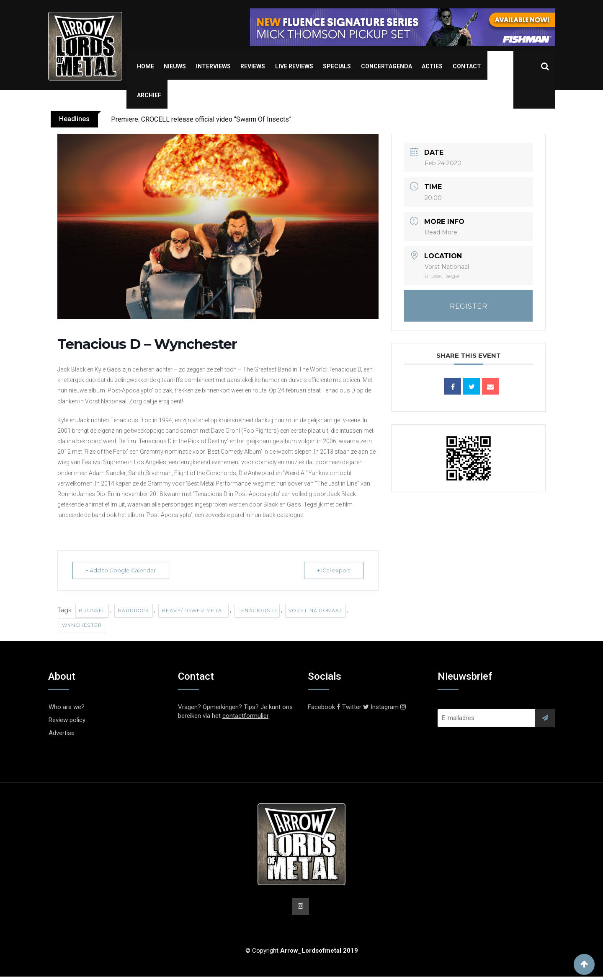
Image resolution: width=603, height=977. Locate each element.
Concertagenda (386, 66)
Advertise (62, 733)
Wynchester (82, 625)
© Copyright (301, 951)
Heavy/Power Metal (194, 610)
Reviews (252, 66)
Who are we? (67, 707)
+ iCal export (332, 570)
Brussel (92, 610)
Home (145, 66)
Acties (432, 66)
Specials (337, 66)
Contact (467, 66)
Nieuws (175, 66)
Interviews (213, 66)
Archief (149, 95)
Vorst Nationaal (316, 610)
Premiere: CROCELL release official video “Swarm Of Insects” (201, 119)
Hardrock (133, 610)
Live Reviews (294, 66)
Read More (441, 232)
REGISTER (468, 306)
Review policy (67, 720)
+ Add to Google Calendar (122, 570)
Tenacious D (256, 610)
